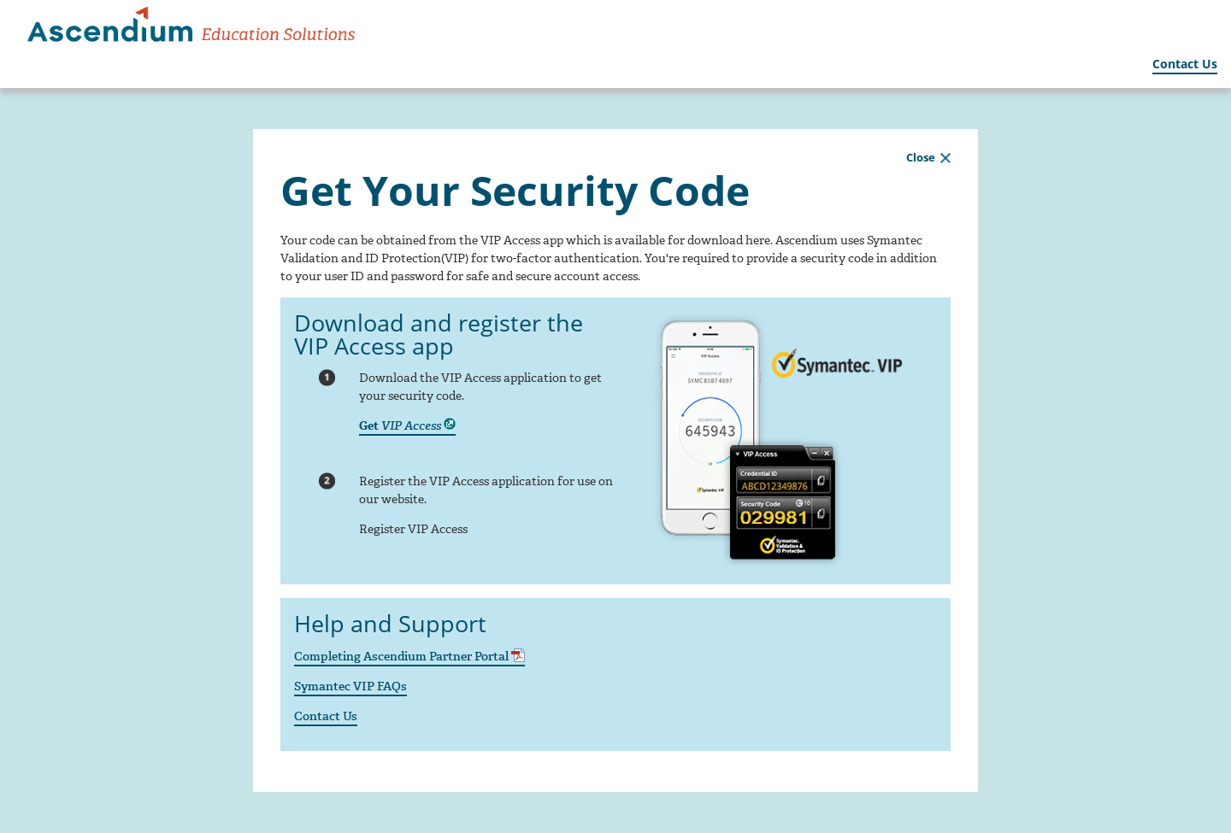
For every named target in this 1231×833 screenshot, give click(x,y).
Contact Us (1184, 64)
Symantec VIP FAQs (350, 686)
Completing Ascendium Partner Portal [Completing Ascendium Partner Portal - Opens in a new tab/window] (409, 656)
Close (920, 157)
